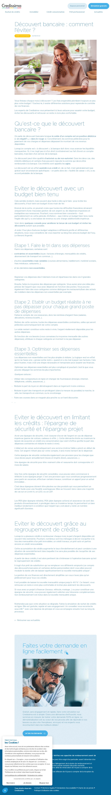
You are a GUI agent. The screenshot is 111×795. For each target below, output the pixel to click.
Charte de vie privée (86, 788)
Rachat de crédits (12, 12)
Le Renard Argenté (23, 235)
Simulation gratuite (99, 6)
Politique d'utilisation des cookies (46, 790)
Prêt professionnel (76, 12)
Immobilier (34, 12)
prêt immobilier (45, 541)
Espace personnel (77, 6)
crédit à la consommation (47, 441)
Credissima (34, 110)
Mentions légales (48, 788)
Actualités (98, 12)
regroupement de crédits (28, 561)
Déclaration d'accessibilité (66, 788)
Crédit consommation (55, 12)
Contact (37, 788)
